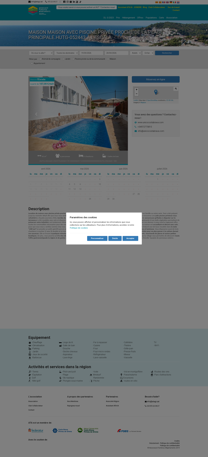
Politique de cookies (79, 228)
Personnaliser (97, 238)
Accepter (130, 238)
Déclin (115, 238)
